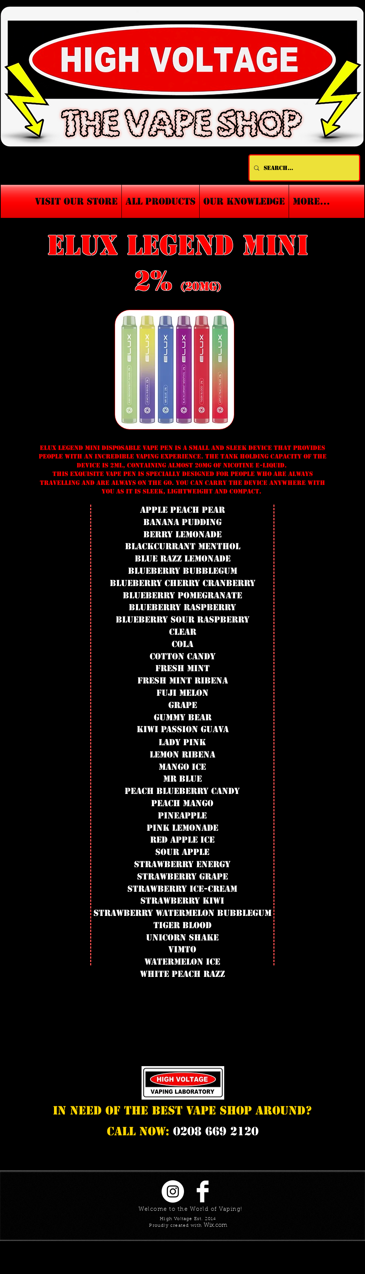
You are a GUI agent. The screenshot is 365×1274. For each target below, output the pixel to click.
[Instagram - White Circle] (173, 1191)
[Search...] (303, 167)
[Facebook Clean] (202, 1191)
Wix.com (215, 1225)
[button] (244, 201)
